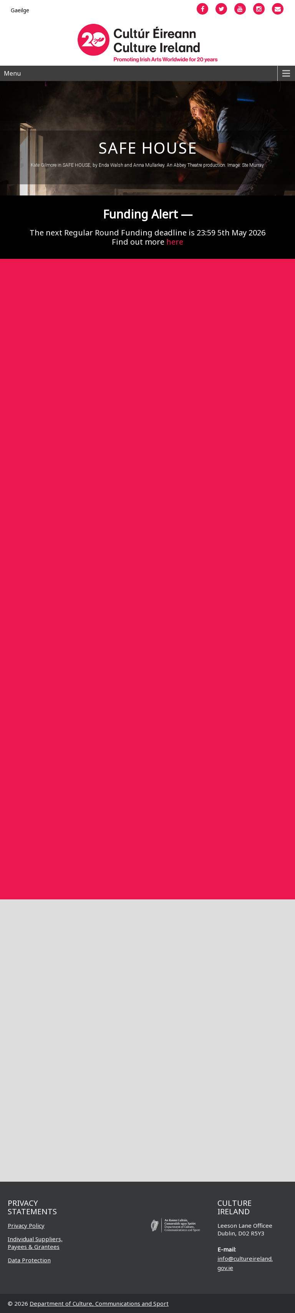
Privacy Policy (26, 1225)
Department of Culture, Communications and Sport (99, 1303)
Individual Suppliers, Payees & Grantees (35, 1242)
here (174, 242)
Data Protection (29, 1260)
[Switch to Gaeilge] (20, 10)
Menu (12, 73)
